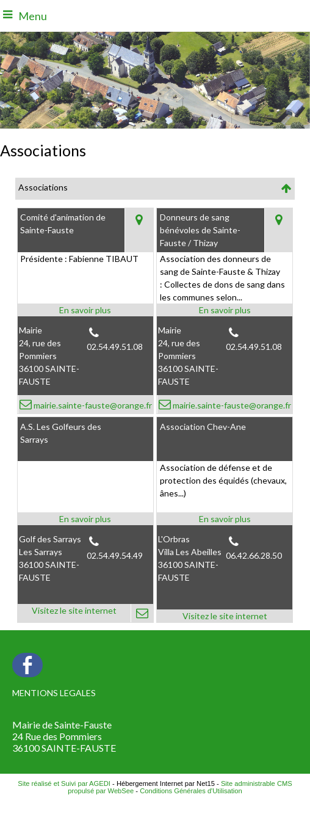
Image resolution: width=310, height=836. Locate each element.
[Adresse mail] (142, 613)
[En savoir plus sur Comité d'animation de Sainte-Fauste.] (85, 310)
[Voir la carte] (138, 230)
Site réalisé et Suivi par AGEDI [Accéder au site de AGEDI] (64, 783)
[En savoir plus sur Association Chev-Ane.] (224, 518)
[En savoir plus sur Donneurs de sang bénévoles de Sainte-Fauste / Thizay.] (224, 310)
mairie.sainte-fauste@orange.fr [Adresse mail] (92, 405)
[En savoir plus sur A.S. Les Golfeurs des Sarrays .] (85, 518)
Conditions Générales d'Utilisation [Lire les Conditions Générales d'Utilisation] (191, 790)
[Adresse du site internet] (74, 613)
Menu (32, 16)
